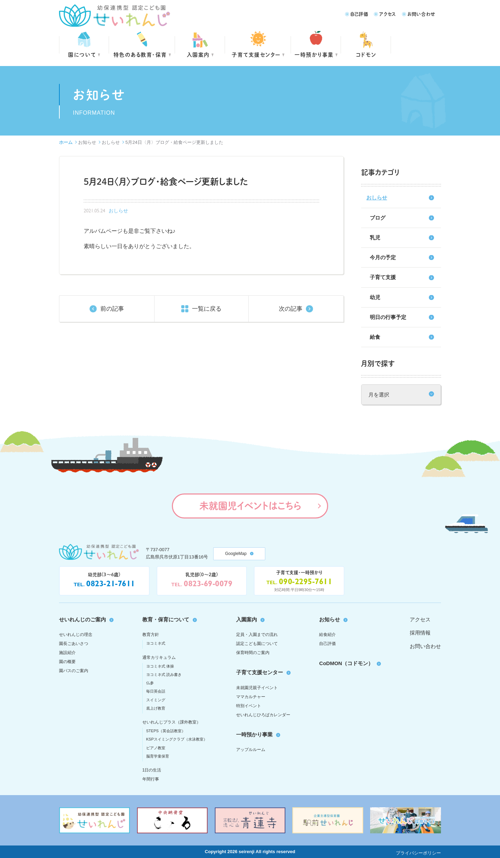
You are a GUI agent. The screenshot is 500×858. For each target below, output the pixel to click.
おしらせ (111, 142)
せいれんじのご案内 (82, 619)
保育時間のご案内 (252, 652)
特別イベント (248, 705)
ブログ (377, 218)
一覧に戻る (207, 308)
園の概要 (67, 661)
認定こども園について (257, 643)
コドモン (366, 54)
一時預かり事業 (254, 734)
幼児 (375, 297)
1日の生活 (151, 770)
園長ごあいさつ (73, 643)
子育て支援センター (256, 54)
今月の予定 (383, 257)
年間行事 (150, 779)
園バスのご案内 (73, 670)
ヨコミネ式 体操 (160, 666)
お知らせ (87, 142)
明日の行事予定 (388, 317)
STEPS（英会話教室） (165, 731)
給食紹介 (327, 634)
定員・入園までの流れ (257, 634)
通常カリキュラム (159, 657)
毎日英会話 (155, 691)
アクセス (387, 13)
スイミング (155, 700)
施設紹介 (67, 652)
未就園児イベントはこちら (250, 505)
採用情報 (420, 633)
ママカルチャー (250, 696)
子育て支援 (383, 277)
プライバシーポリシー (418, 853)
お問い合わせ (421, 13)
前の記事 (112, 308)
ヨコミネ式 (155, 643)
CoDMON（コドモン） (346, 663)
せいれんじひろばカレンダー (263, 714)
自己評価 (359, 13)
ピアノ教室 (155, 748)
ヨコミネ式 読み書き (164, 674)
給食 (375, 337)
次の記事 (290, 308)
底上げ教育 (155, 708)
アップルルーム (250, 749)
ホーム (66, 142)
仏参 (150, 683)
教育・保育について (165, 619)
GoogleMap (236, 553)
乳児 (375, 237)
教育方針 (150, 634)
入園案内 (198, 54)
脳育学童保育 (157, 756)
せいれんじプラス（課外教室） (171, 722)
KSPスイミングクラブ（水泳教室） (176, 739)
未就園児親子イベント (257, 687)
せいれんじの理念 (75, 634)
